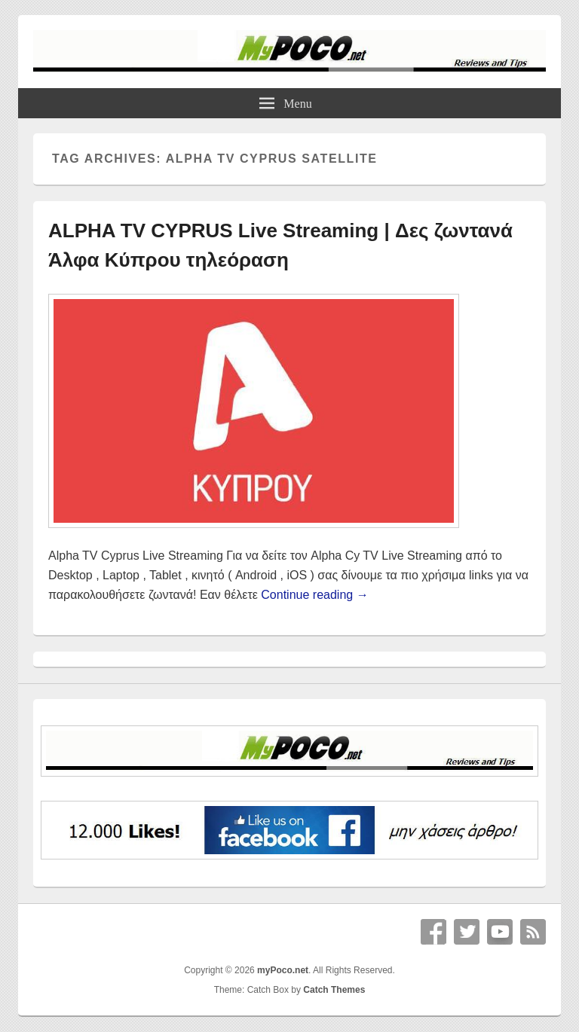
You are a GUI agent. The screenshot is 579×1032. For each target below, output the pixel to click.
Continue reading (314, 594)
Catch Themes (334, 990)
